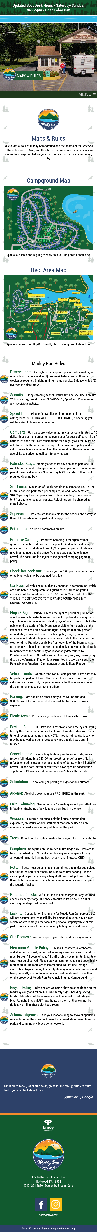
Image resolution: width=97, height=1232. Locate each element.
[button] (85, 94)
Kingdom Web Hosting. (63, 1228)
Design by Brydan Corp (59, 1185)
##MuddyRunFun (48, 1214)
